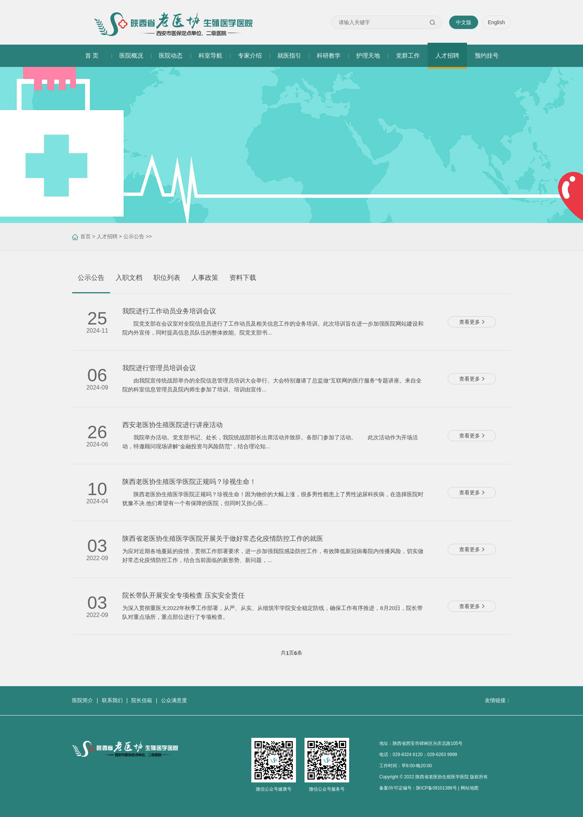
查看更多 (471, 322)
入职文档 (129, 277)
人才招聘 (107, 236)
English (496, 22)
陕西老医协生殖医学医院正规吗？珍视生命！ (189, 481)
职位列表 (167, 277)
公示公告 (133, 236)
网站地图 (470, 788)
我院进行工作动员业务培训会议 (169, 311)
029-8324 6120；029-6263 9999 (425, 754)
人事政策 (204, 277)
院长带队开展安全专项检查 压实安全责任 (183, 595)
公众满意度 (174, 700)
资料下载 (242, 277)
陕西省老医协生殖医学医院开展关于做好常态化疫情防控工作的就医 (222, 538)
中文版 (463, 22)
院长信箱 (141, 700)
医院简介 (82, 700)
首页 (85, 236)
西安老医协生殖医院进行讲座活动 (172, 425)
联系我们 (112, 700)
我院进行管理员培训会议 (159, 368)
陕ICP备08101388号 (436, 788)
